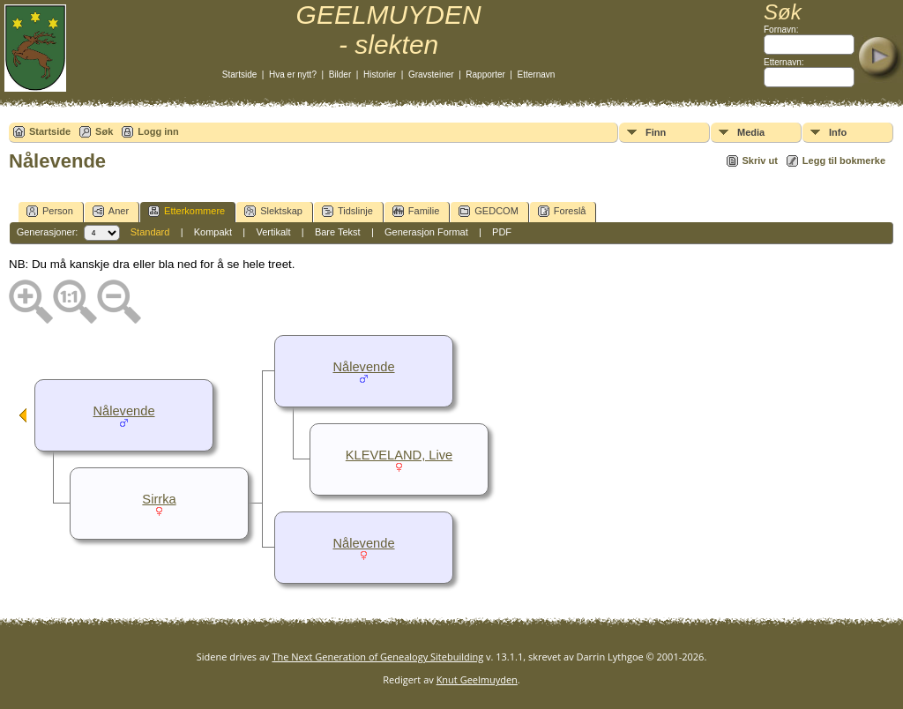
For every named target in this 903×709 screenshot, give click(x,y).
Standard (150, 232)
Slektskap (273, 211)
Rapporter (485, 74)
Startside (239, 74)
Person (49, 211)
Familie (415, 211)
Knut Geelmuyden (477, 679)
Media (751, 132)
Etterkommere (186, 211)
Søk (104, 131)
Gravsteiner (431, 74)
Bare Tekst (338, 232)
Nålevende (363, 367)
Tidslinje (347, 211)
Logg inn (158, 131)
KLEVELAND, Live (399, 455)
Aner (111, 211)
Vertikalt (273, 232)
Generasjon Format (426, 232)
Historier (379, 74)
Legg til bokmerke (843, 160)
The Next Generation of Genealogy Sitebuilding (377, 656)
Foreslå (562, 211)
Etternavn (537, 74)
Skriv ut (760, 160)
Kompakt (213, 232)
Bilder (340, 74)
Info (838, 132)
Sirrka (158, 499)
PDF (501, 232)
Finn (656, 132)
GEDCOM (489, 211)
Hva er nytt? (293, 74)
